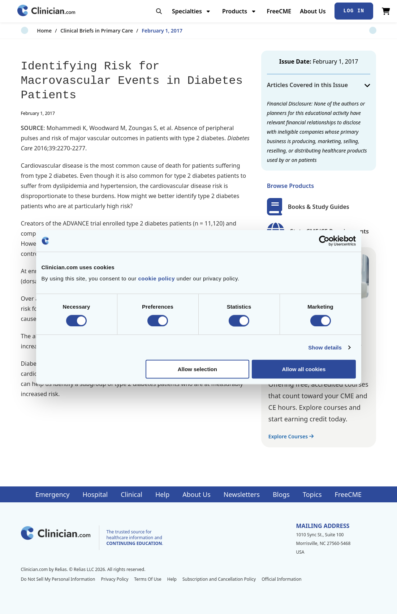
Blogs (281, 494)
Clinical (131, 494)
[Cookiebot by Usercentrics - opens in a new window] (324, 240)
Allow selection (197, 369)
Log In (354, 11)
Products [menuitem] (234, 11)
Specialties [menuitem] (187, 11)
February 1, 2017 (145, 30)
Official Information (281, 579)
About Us (312, 11)
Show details (325, 347)
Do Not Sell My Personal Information (58, 579)
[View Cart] (386, 11)
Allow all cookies (304, 369)
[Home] (46, 11)
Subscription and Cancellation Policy (219, 579)
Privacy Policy (115, 579)
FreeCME (279, 11)
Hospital (95, 494)
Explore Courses (291, 436)
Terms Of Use (147, 579)
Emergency (52, 494)
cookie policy (156, 278)
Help (162, 494)
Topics (312, 494)
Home (28, 30)
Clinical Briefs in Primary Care (80, 30)
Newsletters (242, 494)
